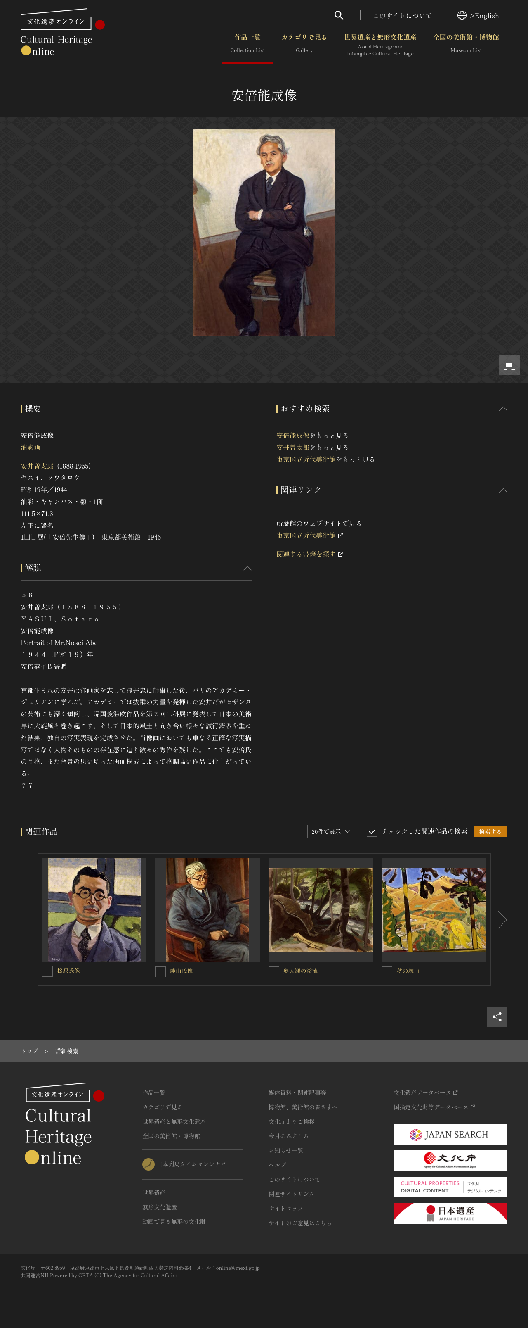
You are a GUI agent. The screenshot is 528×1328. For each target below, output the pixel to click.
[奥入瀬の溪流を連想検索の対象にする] (274, 971)
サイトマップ (286, 1208)
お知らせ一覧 (286, 1150)
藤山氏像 (181, 970)
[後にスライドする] (499, 919)
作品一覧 (248, 45)
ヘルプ (277, 1165)
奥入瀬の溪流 (300, 970)
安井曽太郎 (37, 466)
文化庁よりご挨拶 (292, 1121)
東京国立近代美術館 (306, 459)
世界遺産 (153, 1192)
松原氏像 (68, 970)
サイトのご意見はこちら (300, 1223)
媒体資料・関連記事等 (297, 1092)
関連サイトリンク (292, 1194)
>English (478, 15)
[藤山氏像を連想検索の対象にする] (160, 971)
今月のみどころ (289, 1136)
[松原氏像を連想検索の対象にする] (47, 971)
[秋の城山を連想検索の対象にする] (387, 971)
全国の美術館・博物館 (466, 45)
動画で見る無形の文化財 (174, 1221)
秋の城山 (408, 970)
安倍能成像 (292, 435)
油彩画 (30, 447)
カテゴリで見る (304, 45)
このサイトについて (402, 15)
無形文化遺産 (159, 1207)
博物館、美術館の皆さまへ (303, 1107)
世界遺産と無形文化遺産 (380, 45)
